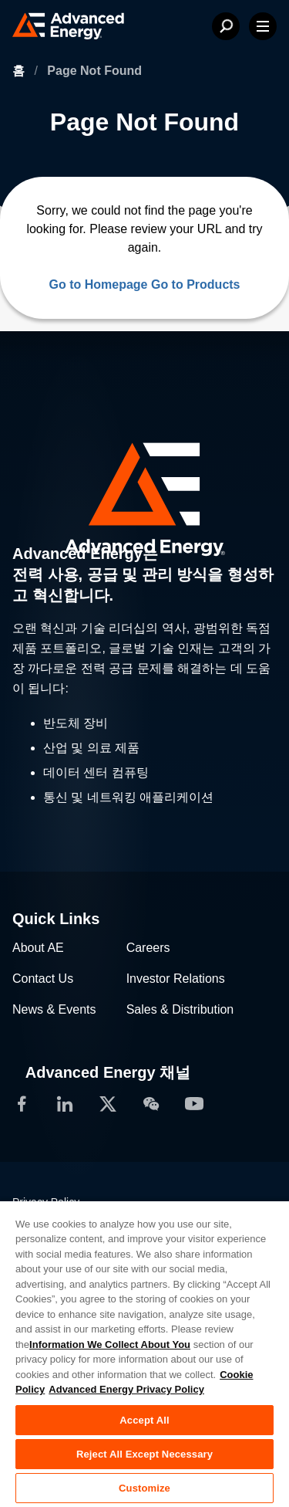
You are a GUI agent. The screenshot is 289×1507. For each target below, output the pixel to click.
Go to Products (195, 284)
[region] (144, 1353)
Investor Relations (175, 978)
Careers (148, 947)
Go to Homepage (98, 284)
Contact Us (42, 978)
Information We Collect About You (109, 1344)
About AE (38, 947)
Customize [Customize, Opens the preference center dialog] (144, 1488)
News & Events (54, 1009)
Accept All (144, 1420)
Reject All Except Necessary (144, 1454)
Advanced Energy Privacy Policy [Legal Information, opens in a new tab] (126, 1389)
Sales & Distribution (180, 1009)
